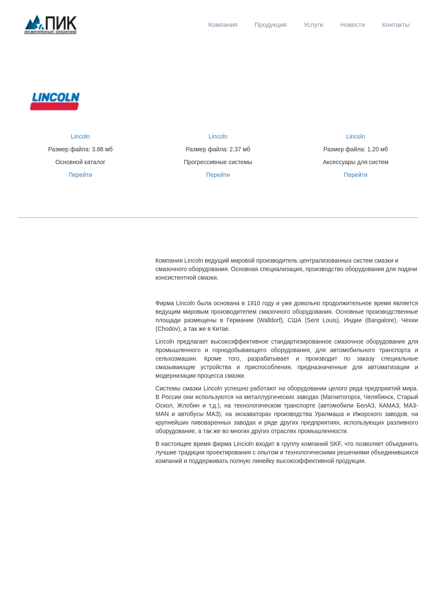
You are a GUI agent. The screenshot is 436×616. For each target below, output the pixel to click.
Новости (352, 24)
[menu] (256, 25)
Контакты (396, 24)
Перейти (80, 174)
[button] (223, 25)
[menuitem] (223, 25)
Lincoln (80, 136)
